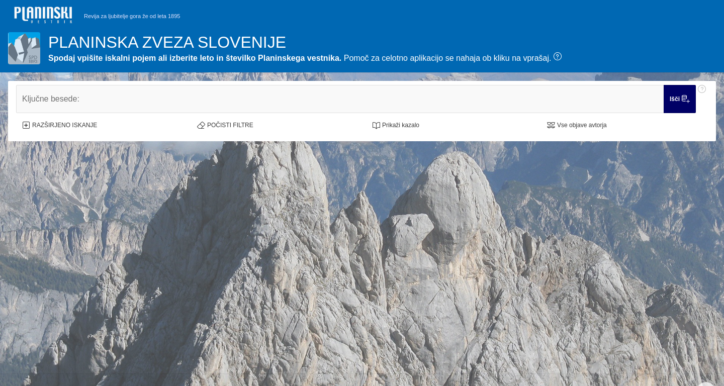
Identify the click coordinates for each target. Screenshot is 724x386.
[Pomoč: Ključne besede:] (702, 99)
